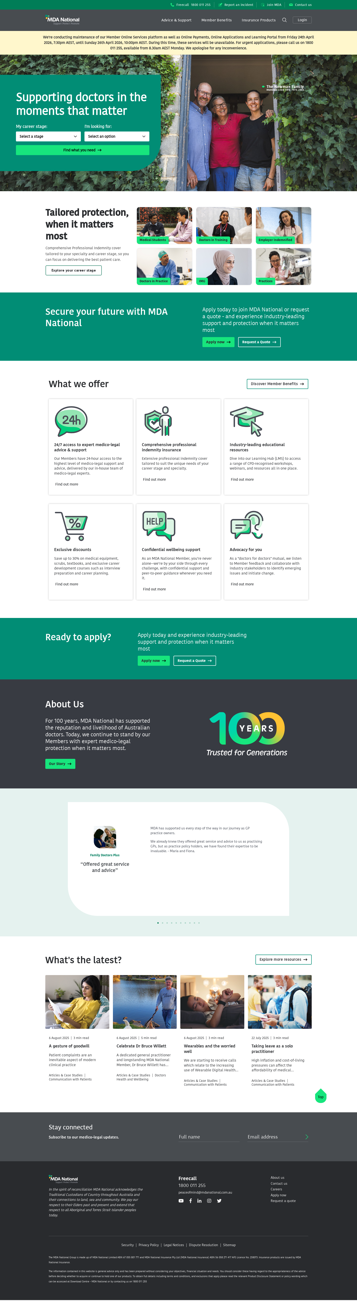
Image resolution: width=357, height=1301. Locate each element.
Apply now (218, 342)
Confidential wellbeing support (171, 549)
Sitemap (229, 1245)
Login (302, 20)
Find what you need (82, 150)
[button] (176, 20)
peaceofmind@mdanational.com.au (205, 1192)
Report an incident (236, 5)
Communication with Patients (70, 1079)
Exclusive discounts (72, 549)
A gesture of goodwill (69, 1046)
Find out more (66, 484)
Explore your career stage (73, 270)
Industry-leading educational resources (257, 447)
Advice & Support (176, 20)
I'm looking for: (98, 126)
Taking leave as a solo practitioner (272, 1048)
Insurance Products (259, 20)
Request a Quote (259, 342)
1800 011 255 (192, 1185)
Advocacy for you (246, 549)
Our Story (60, 763)
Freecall (191, 5)
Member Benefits (216, 20)
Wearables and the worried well (209, 1048)
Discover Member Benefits (277, 383)
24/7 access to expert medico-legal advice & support (87, 447)
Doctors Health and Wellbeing (141, 1077)
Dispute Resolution (203, 1245)
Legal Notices (174, 1245)
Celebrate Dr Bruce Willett (141, 1046)
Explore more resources (284, 959)
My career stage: (31, 126)
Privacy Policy (149, 1245)
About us (277, 1177)
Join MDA (271, 5)
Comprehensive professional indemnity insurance (169, 447)
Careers (276, 1189)
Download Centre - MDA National (88, 1281)
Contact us (300, 5)
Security (127, 1245)
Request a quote (283, 1201)
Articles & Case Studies (66, 1075)
